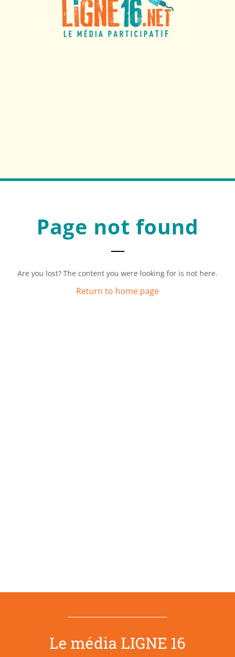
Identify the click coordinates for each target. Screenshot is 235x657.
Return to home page (117, 291)
